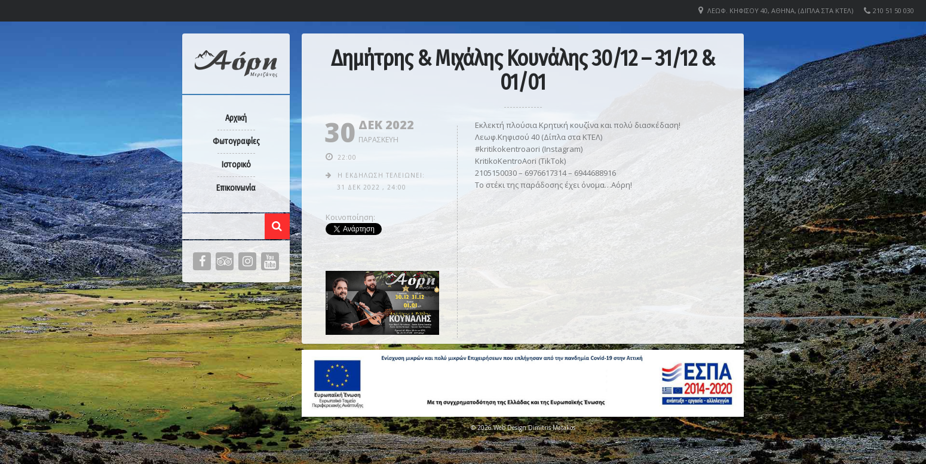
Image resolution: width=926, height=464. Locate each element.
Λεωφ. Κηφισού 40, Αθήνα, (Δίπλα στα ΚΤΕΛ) (780, 10)
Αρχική (236, 118)
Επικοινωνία (236, 188)
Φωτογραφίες (236, 141)
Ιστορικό (236, 165)
